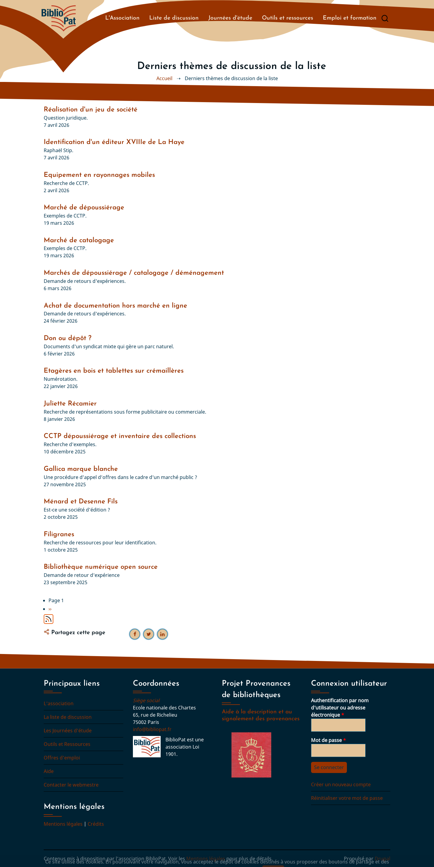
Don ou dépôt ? (67, 338)
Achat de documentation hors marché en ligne (115, 305)
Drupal (382, 858)
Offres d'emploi (62, 757)
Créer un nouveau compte (341, 784)
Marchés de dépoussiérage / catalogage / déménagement (134, 273)
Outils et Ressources (67, 744)
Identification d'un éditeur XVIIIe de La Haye (114, 142)
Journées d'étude (230, 18)
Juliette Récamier (70, 403)
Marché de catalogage (79, 240)
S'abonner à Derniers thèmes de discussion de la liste (48, 619)
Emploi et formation (349, 18)
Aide (49, 771)
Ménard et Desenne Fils (81, 501)
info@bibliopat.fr (152, 729)
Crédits (96, 824)
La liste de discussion (68, 717)
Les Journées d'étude (68, 730)
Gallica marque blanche (81, 469)
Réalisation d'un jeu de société (90, 109)
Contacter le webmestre (71, 784)
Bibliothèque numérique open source (101, 567)
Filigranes (59, 534)
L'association (59, 703)
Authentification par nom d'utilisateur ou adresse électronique (340, 707)
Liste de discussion (174, 18)
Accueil (164, 78)
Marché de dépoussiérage (84, 207)
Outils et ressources (287, 18)
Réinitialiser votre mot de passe (347, 798)
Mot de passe (326, 740)
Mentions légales (63, 824)
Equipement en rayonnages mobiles (99, 175)
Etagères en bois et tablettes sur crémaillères (114, 371)
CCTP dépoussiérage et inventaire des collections (120, 436)
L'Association (122, 18)
